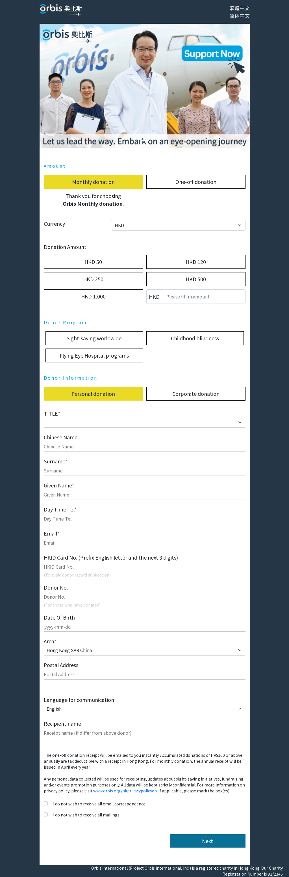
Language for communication (79, 699)
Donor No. (56, 587)
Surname (55, 461)
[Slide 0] (144, 140)
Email (51, 533)
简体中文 (239, 15)
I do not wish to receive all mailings (86, 815)
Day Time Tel (60, 509)
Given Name (59, 485)
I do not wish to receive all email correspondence (99, 804)
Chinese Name (60, 437)
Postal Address (61, 665)
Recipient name (62, 723)
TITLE (52, 413)
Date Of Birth (59, 617)
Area (50, 641)
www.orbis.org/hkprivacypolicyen (125, 791)
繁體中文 (239, 8)
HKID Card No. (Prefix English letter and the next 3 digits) (111, 557)
